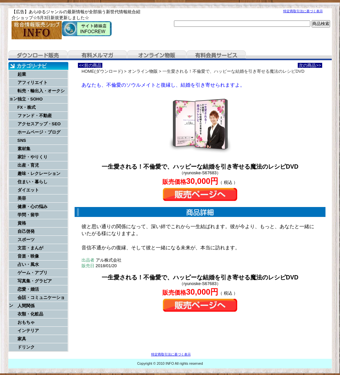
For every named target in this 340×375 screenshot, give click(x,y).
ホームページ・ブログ (38, 132)
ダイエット (28, 190)
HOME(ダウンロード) (102, 71)
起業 (21, 74)
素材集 (23, 148)
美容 (21, 198)
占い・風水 (28, 264)
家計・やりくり (32, 156)
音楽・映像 (28, 256)
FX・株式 (26, 107)
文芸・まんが (30, 247)
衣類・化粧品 (30, 314)
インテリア (28, 330)
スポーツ (26, 239)
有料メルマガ (97, 55)
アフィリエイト (32, 82)
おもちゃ (26, 322)
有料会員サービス (216, 55)
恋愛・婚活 (28, 289)
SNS (21, 140)
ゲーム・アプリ (32, 272)
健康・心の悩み (32, 206)
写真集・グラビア (34, 280)
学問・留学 (28, 214)
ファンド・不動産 (34, 115)
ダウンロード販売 (38, 55)
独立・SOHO (30, 99)
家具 (21, 338)
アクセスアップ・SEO (39, 123)
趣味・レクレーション (38, 173)
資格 (21, 223)
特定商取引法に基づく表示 (303, 11)
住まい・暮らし (32, 181)
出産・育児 (28, 165)
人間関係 (26, 305)
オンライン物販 (157, 55)
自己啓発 (26, 231)
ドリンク (26, 347)
